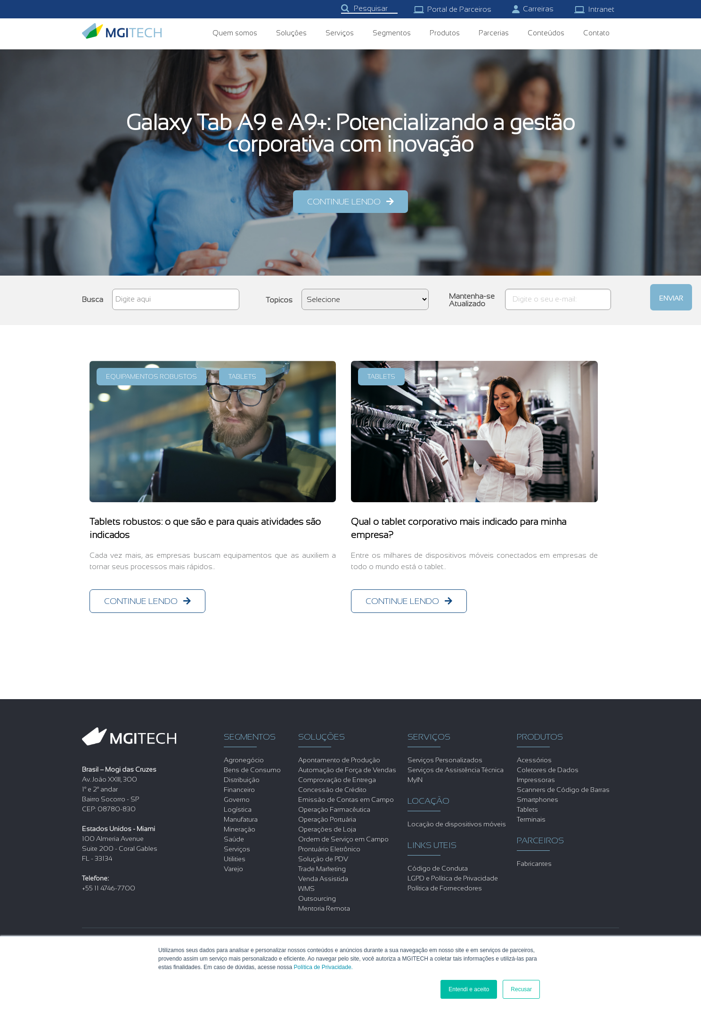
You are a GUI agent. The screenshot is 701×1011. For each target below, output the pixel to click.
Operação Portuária (327, 819)
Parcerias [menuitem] (494, 33)
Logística (238, 809)
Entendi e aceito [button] (468, 989)
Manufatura (241, 819)
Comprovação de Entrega (337, 779)
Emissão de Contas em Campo (346, 799)
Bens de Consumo (252, 770)
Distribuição (242, 779)
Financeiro (239, 789)
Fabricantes (534, 863)
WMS (306, 888)
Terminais (531, 819)
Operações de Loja (327, 829)
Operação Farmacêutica (334, 809)
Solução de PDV (323, 859)
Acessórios (534, 760)
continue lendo (344, 201)
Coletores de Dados (548, 770)
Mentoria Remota (324, 908)
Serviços (237, 849)
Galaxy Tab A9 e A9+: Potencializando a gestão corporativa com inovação (350, 133)
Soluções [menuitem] (291, 33)
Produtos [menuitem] (445, 33)
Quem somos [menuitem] (234, 33)
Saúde (234, 839)
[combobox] (369, 9)
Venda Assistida (323, 878)
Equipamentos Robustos (151, 376)
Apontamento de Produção (339, 760)
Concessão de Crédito (332, 789)
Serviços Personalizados (445, 760)
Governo (237, 799)
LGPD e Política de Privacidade (453, 878)
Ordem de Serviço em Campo (343, 839)
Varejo (233, 868)
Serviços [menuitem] (340, 33)
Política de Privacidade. (323, 967)
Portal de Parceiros (452, 9)
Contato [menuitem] (596, 33)
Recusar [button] (521, 989)
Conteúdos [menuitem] (546, 33)
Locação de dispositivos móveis (457, 824)
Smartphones (537, 799)
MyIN (415, 779)
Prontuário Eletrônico (329, 849)
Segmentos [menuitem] (392, 33)
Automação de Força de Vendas (347, 770)
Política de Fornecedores (445, 888)
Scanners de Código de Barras (563, 789)
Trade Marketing (322, 868)
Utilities (234, 859)
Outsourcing (317, 898)
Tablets (242, 376)
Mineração (239, 829)
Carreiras (533, 9)
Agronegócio (244, 760)
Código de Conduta (438, 868)
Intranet (594, 9)
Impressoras (536, 779)
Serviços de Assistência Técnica (456, 770)
